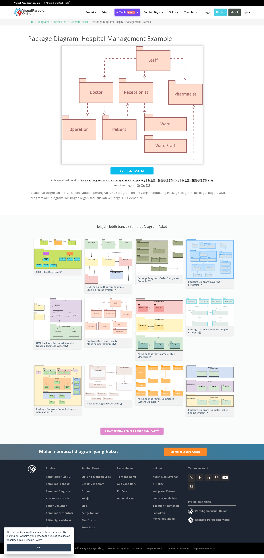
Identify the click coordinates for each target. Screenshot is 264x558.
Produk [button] (91, 12)
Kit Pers (122, 491)
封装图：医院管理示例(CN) (197, 180)
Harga (206, 12)
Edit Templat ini (132, 170)
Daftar (220, 12)
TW (143, 185)
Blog (84, 505)
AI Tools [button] (127, 12)
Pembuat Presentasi (59, 513)
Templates (60, 21)
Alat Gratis (88, 520)
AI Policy (158, 484)
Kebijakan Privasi (164, 491)
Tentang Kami (126, 476)
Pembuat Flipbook (58, 484)
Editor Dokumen (56, 505)
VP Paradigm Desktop (57, 2)
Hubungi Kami (126, 498)
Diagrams (43, 21)
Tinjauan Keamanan (166, 505)
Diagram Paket (79, 21)
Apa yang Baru (126, 484)
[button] (106, 12)
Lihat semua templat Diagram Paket (132, 431)
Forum (85, 491)
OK (38, 547)
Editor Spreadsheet (58, 520)
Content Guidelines (165, 498)
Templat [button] (190, 12)
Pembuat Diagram (58, 491)
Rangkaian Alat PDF (59, 476)
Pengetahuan (90, 513)
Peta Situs (88, 527)
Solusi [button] (173, 12)
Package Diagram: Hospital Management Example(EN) (113, 180)
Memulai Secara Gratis (185, 451)
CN (148, 185)
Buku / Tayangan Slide (96, 476)
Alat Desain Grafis (58, 498)
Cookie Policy (34, 540)
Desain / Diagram (92, 484)
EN (138, 185)
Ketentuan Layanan (165, 476)
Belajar (86, 498)
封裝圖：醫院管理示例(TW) (163, 180)
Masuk (234, 12)
